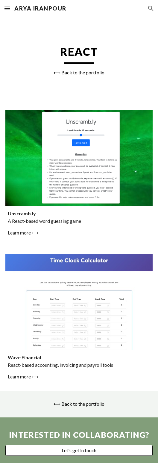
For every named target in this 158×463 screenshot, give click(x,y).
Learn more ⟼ (23, 232)
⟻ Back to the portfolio (79, 72)
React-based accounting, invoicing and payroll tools (60, 365)
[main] (79, 60)
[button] (7, 8)
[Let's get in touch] (79, 450)
